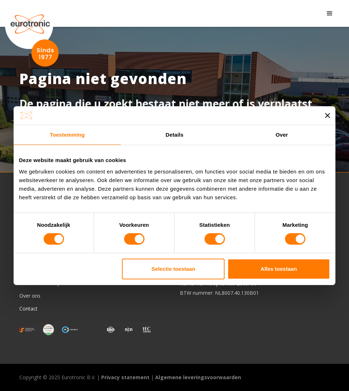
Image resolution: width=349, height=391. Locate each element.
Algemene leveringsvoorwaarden (198, 377)
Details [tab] (174, 135)
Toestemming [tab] (67, 135)
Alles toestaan (279, 269)
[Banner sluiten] (327, 115)
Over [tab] (282, 135)
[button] (329, 13)
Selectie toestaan (174, 269)
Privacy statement (125, 377)
